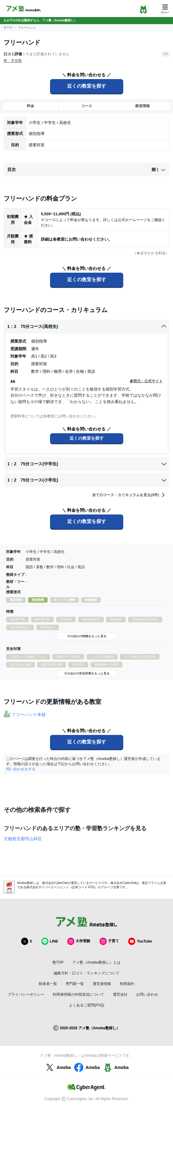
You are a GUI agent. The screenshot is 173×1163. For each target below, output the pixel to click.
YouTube (140, 941)
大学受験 (78, 941)
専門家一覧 (75, 984)
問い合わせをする (20, 769)
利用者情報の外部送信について (78, 994)
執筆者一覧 (48, 984)
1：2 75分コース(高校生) (87, 326)
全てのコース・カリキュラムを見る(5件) (129, 495)
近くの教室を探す (86, 86)
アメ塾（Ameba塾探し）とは (96, 962)
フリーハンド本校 (29, 714)
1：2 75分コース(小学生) (87, 480)
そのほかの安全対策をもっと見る (87, 673)
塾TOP (8, 27)
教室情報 (142, 106)
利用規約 (127, 984)
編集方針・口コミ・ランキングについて (87, 973)
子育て (109, 941)
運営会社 (120, 994)
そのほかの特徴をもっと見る (86, 636)
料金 (30, 106)
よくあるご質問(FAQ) (86, 1005)
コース (86, 106)
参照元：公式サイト (146, 381)
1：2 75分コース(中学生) (87, 464)
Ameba (57, 1067)
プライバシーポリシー (26, 994)
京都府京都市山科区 (23, 838)
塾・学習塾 (13, 61)
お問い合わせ (147, 994)
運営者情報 (102, 984)
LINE (49, 941)
